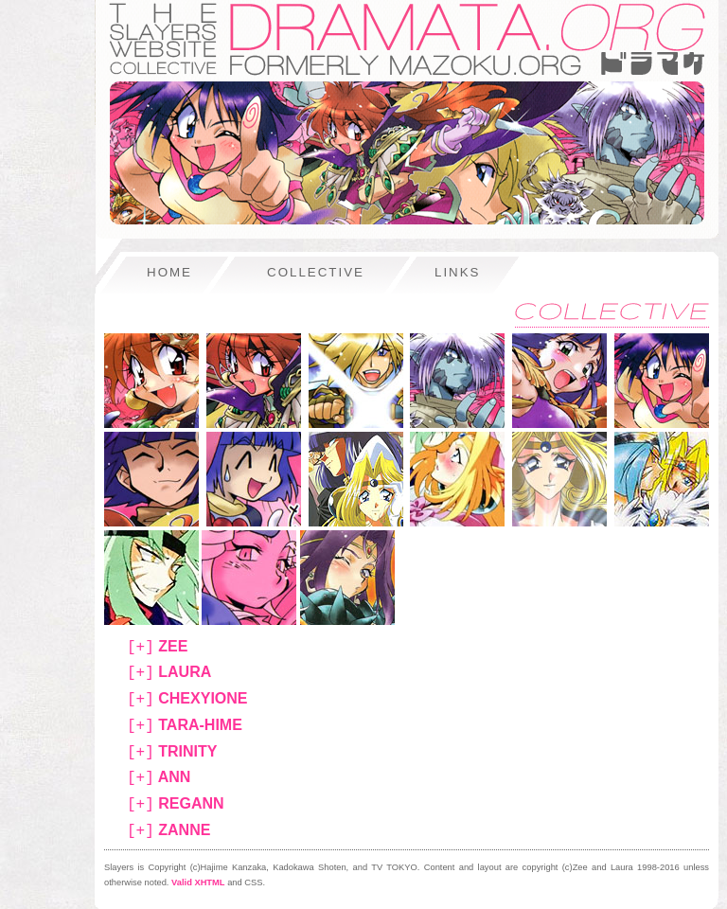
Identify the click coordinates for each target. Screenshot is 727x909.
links (457, 272)
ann (158, 778)
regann (175, 804)
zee (157, 647)
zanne (168, 831)
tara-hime (184, 726)
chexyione (187, 699)
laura (169, 673)
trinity (172, 752)
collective (315, 272)
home (169, 272)
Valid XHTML (198, 882)
